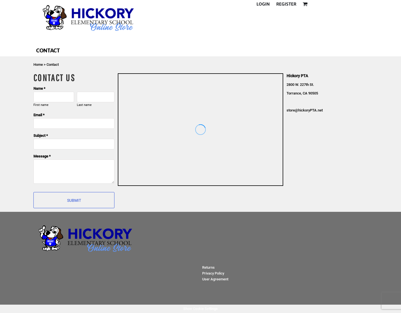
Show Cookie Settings (200, 309)
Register (286, 4)
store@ (292, 110)
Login (263, 4)
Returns (208, 267)
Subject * (40, 136)
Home (38, 64)
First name (40, 105)
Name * (39, 88)
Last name (84, 105)
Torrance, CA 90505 (302, 93)
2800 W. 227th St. (301, 85)
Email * (39, 115)
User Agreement (215, 279)
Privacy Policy (213, 273)
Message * (42, 156)
